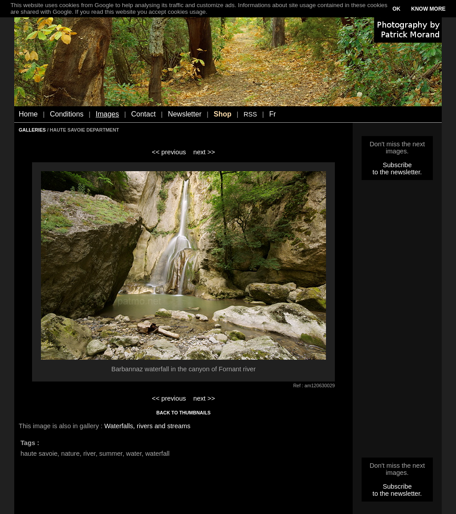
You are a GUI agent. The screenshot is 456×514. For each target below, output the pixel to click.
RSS (250, 114)
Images (107, 114)
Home (28, 114)
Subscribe (397, 165)
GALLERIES (32, 130)
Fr (272, 114)
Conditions (67, 114)
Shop (223, 114)
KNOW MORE (428, 9)
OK (396, 9)
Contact (143, 114)
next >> (204, 152)
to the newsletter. (397, 172)
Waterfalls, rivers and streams (147, 426)
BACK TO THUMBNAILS (183, 412)
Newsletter (185, 114)
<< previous (169, 152)
